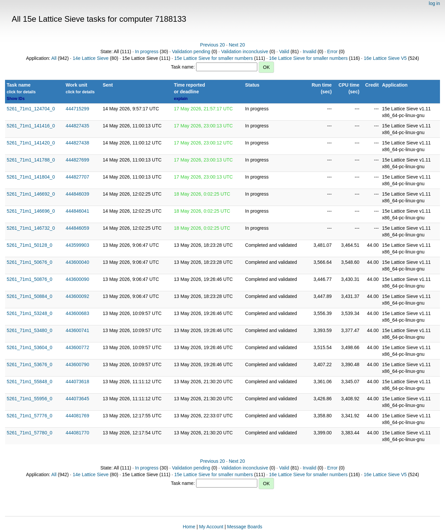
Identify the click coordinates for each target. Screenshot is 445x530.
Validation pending (191, 51)
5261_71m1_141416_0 (31, 125)
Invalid (309, 51)
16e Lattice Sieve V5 (385, 58)
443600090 (77, 279)
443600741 (77, 330)
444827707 (77, 177)
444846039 (77, 194)
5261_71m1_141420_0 (31, 142)
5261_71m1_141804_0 (31, 177)
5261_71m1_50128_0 (29, 245)
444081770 (77, 432)
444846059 (77, 228)
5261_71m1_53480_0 (29, 330)
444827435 (77, 125)
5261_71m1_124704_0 (31, 108)
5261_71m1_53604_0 (29, 347)
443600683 (77, 313)
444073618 (77, 381)
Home (189, 526)
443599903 (77, 245)
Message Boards (244, 526)
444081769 (77, 415)
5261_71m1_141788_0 (31, 160)
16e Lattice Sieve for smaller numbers (308, 58)
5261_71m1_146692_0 (31, 194)
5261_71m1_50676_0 (29, 262)
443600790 (77, 364)
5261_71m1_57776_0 (29, 415)
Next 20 (237, 44)
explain (181, 98)
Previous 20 (212, 44)
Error (332, 51)
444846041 (77, 211)
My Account (211, 526)
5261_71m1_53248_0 (29, 313)
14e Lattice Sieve (90, 58)
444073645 (77, 398)
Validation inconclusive (244, 51)
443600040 (77, 262)
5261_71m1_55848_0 (29, 381)
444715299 (77, 108)
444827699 (77, 160)
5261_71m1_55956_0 (29, 398)
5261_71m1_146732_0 (31, 228)
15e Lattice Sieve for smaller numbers (213, 58)
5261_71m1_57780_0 (29, 432)
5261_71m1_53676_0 (29, 364)
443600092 (77, 296)
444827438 (77, 142)
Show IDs (16, 98)
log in (434, 3)
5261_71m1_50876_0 (29, 279)
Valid (284, 51)
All (54, 58)
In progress (147, 51)
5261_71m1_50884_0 (29, 296)
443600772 (77, 347)
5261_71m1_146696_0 (31, 211)
